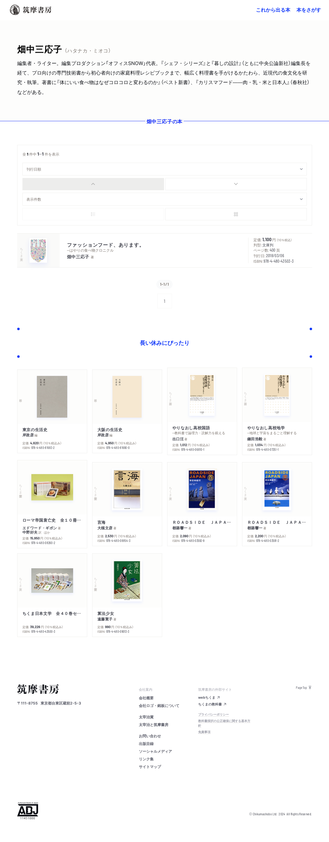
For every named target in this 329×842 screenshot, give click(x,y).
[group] (164, 184)
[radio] (93, 184)
